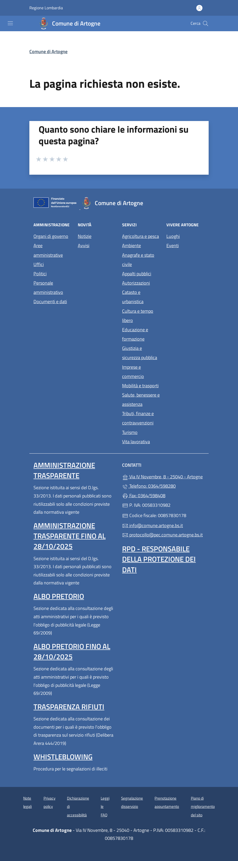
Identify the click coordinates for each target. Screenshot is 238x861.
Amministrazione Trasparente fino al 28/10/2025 (69, 536)
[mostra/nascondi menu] (10, 23)
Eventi (172, 245)
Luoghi (173, 236)
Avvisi (83, 245)
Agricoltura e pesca (140, 236)
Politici (40, 273)
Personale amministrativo (48, 287)
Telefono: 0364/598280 (149, 485)
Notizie (84, 236)
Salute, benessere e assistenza (141, 399)
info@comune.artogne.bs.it (152, 525)
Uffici (38, 264)
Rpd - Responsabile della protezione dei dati (159, 559)
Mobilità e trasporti (140, 385)
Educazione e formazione (135, 334)
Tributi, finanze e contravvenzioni (138, 418)
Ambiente (131, 245)
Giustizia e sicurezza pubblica (139, 353)
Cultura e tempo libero (137, 316)
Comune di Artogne (48, 51)
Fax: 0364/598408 (143, 495)
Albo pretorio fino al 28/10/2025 (71, 651)
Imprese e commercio (133, 372)
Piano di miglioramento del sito (203, 806)
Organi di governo (50, 236)
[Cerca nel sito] (205, 23)
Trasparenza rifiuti (68, 706)
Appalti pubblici (136, 273)
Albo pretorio (58, 596)
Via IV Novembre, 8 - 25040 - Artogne (163, 476)
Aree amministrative (48, 250)
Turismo (130, 432)
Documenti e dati (50, 301)
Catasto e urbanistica (132, 297)
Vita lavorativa (136, 441)
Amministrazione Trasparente (64, 470)
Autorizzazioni (136, 282)
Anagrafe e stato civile (138, 260)
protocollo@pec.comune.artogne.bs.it (162, 534)
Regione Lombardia (46, 8)
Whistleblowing (62, 756)
